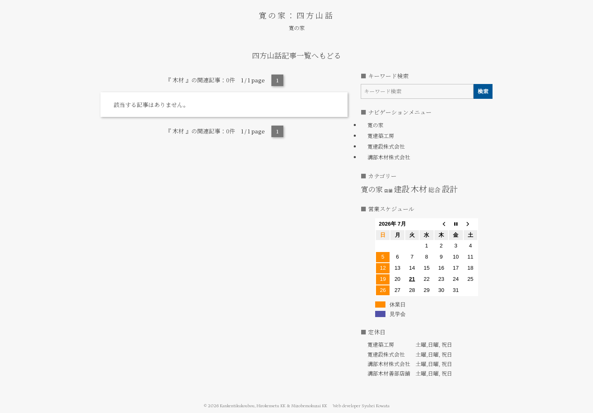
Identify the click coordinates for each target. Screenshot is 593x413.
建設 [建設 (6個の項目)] (401, 188)
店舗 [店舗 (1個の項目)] (388, 190)
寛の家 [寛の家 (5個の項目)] (372, 189)
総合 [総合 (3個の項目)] (434, 189)
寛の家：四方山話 (296, 15)
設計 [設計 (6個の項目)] (450, 188)
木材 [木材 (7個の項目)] (419, 189)
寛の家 (297, 28)
